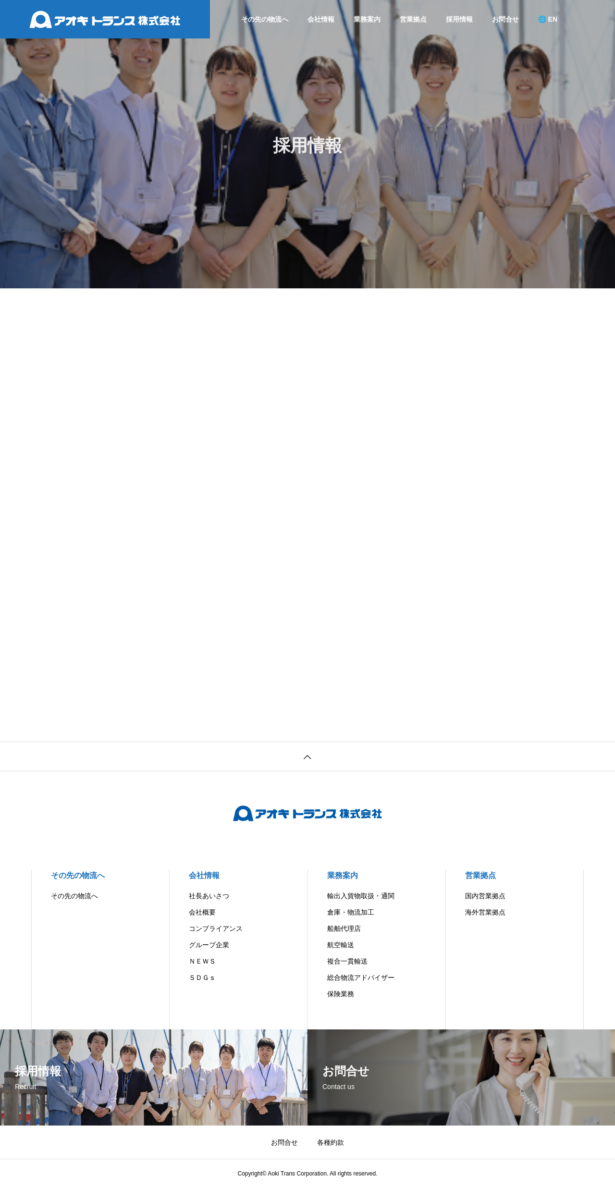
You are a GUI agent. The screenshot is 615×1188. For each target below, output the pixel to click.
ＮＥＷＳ (202, 961)
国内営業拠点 (485, 896)
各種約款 (330, 1142)
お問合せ (505, 19)
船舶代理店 (344, 928)
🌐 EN (547, 19)
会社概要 (202, 912)
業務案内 (367, 19)
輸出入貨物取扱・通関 (360, 896)
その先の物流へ (264, 19)
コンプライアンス (216, 928)
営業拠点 (413, 19)
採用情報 (459, 19)
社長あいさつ (209, 896)
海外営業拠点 (485, 912)
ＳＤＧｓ (202, 977)
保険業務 (340, 994)
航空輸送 (340, 945)
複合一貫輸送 (347, 961)
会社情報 (321, 19)
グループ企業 (209, 945)
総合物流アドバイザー (360, 977)
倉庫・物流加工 (350, 912)
